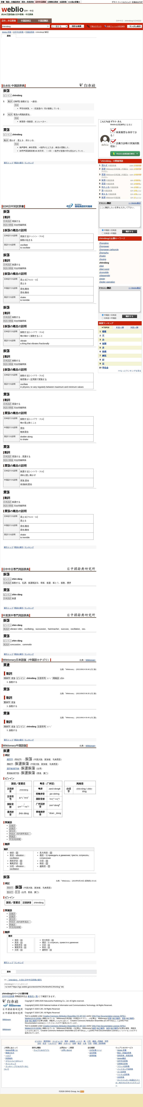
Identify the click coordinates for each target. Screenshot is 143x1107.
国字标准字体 (13, 768)
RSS (82, 1091)
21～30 (134, 327)
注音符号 (42, 678)
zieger (102, 279)
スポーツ (67, 1043)
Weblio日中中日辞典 (33, 1018)
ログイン (125, 2)
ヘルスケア (52, 1043)
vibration (20, 855)
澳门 (45, 773)
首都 (62, 151)
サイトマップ (11, 1064)
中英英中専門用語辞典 (16, 615)
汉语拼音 (10, 790)
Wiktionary (90, 660)
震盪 (103, 169)
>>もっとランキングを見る (129, 371)
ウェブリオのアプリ (41, 1050)
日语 (42, 861)
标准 (13, 773)
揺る (72, 151)
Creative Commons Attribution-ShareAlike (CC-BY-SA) (64, 1016)
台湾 (39, 768)
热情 (104, 351)
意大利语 (44, 852)
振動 (50, 108)
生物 (74, 1043)
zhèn (22, 790)
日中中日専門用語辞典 (16, 569)
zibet (101, 266)
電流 (15, 114)
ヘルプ (8, 1055)
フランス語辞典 (123, 1066)
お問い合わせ (66, 1050)
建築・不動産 (97, 1041)
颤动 (27, 289)
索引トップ (8, 163)
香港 (9, 773)
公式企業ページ (95, 1050)
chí (77, 788)
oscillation (14, 858)
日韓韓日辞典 (52, 2)
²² (58, 798)
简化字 (18, 759)
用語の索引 (19, 163)
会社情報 (92, 1053)
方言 (90, 1043)
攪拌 (69, 583)
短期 (104, 343)
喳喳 (104, 331)
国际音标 (10, 805)
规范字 (10, 759)
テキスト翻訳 (105, 203)
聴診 (34, 583)
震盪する (26, 456)
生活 (44, 1043)
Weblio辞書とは (12, 1050)
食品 (79, 1043)
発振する (16, 221)
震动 (22, 289)
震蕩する (16, 404)
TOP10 (105, 327)
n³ (53, 798)
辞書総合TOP (137, 2)
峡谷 (57, 147)
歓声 (57, 151)
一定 (30, 379)
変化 (28, 114)
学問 (106, 1041)
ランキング (29, 163)
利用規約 (9, 1058)
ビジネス (38, 1041)
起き (28, 240)
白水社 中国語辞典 (13, 85)
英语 (12, 855)
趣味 (60, 1043)
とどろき (50, 147)
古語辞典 (63, 2)
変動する (43, 379)
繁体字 (7, 702)
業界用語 (47, 1041)
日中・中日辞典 (9, 20)
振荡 (28, 759)
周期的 (23, 114)
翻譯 (6, 849)
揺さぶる (105, 187)
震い (28, 475)
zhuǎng (102, 259)
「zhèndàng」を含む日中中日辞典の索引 (24, 980)
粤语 (42, 783)
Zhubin (102, 256)
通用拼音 (10, 813)
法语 (12, 866)
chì (61, 678)
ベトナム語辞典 (123, 1074)
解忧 (104, 355)
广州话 (50, 783)
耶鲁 (38, 794)
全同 (18, 225)
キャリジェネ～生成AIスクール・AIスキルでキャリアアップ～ (127, 1082)
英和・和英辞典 (28, 2)
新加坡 (47, 759)
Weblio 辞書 (6, 32)
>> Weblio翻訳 (135, 203)
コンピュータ (57, 1041)
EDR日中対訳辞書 (13, 206)
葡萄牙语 (14, 863)
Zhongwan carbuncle (109, 249)
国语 (13, 783)
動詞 (9, 673)
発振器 (30, 121)
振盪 (30, 583)
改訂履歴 (116, 1018)
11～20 (120, 327)
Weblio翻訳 (121, 1058)
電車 (66, 1041)
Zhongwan (104, 246)
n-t (80, 788)
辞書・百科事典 (99, 1043)
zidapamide (104, 275)
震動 (63, 147)
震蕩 (13, 702)
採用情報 (92, 1055)
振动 (35, 101)
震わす (12, 140)
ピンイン (7, 579)
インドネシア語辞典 (125, 1069)
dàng (26, 790)
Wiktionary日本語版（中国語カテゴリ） (26, 659)
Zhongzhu (103, 253)
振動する (25, 101)
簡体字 (7, 678)
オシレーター (40, 121)
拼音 (42, 794)
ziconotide (104, 272)
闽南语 (79, 783)
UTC (91, 669)
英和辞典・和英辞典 (125, 1055)
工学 (89, 1041)
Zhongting (103, 243)
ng (84, 788)
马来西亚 (57, 759)
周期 (34, 379)
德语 (12, 852)
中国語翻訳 (43, 20)
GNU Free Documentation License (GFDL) (109, 1016)
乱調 (24, 583)
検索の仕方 (10, 1053)
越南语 (43, 866)
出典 (62, 669)
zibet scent (104, 269)
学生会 (105, 367)
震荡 (13, 678)
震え (19, 140)
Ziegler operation (107, 282)
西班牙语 (14, 861)
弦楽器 (37, 108)
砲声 (42, 147)
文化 (39, 1043)
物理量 (23, 379)
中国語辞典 (29, 32)
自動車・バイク (76, 1041)
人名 (84, 1043)
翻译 (10, 936)
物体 (22, 432)
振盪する (16, 264)
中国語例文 (26, 20)
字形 (17, 773)
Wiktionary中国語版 (14, 745)
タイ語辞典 (121, 1072)
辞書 (2, 2)
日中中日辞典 (40, 2)
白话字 (69, 790)
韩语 (42, 863)
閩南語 (56, 678)
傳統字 (10, 764)
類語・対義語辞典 (13, 2)
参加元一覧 (33, 996)
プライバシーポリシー (14, 1061)
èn (22, 813)
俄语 (42, 855)
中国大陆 (38, 759)
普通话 (21, 783)
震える (104, 194)
